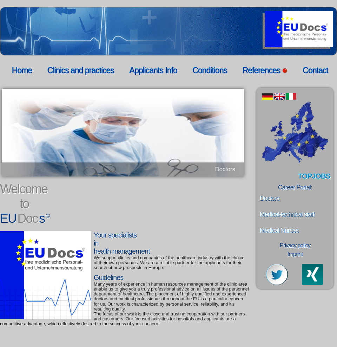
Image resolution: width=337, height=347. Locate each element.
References (265, 70)
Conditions (210, 70)
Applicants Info (153, 70)
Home (22, 70)
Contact (315, 70)
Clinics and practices (80, 70)
